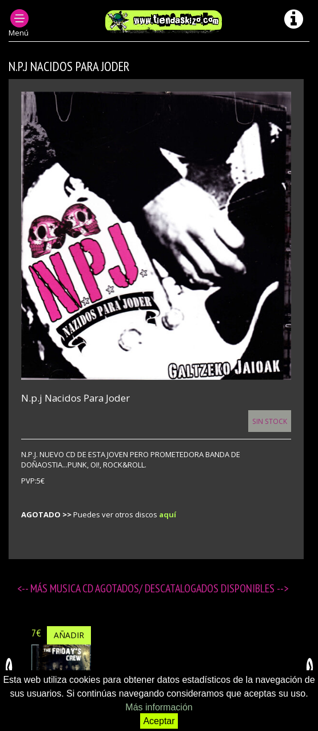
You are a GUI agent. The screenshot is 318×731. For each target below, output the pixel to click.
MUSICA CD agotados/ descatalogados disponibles (163, 588)
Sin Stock (269, 421)
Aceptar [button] (158, 721)
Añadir (69, 635)
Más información (158, 707)
